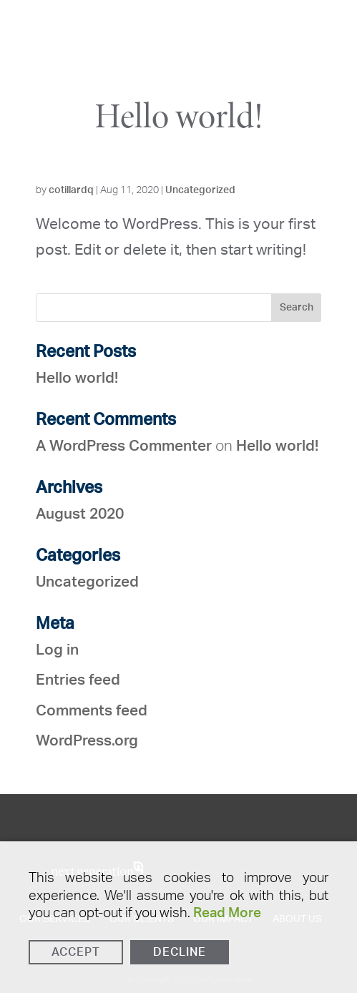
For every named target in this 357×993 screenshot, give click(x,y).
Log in (57, 649)
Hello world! (178, 116)
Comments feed (91, 710)
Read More (227, 913)
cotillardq (71, 190)
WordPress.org (87, 740)
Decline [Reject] (179, 952)
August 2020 (80, 514)
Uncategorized (200, 190)
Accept (76, 952)
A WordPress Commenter (124, 446)
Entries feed (78, 680)
